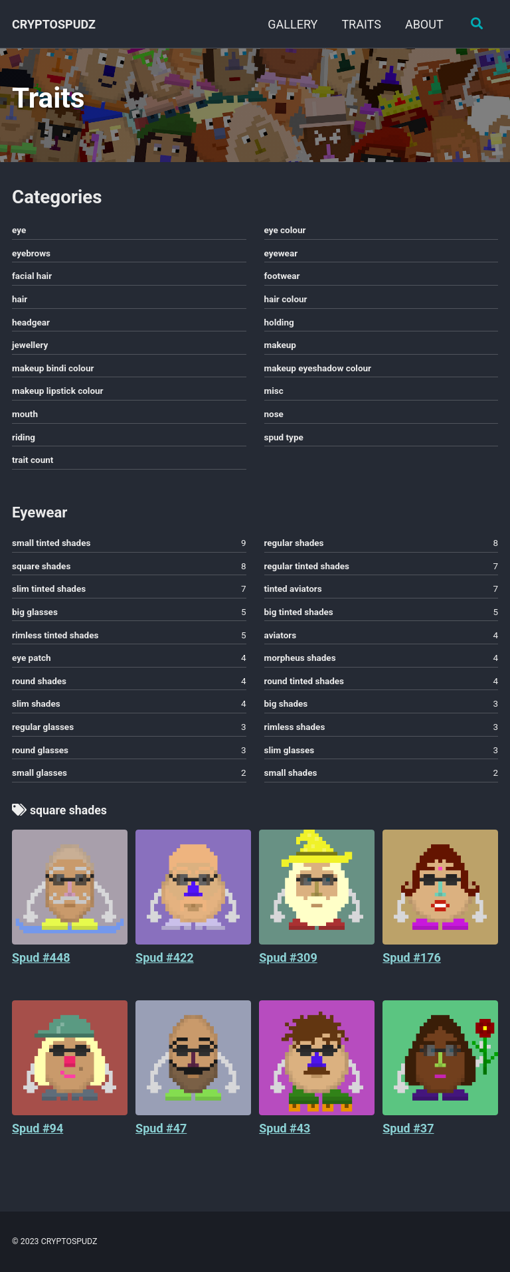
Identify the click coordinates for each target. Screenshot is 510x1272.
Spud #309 (288, 963)
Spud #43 (284, 1133)
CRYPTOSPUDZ (54, 24)
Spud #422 (164, 963)
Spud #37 (408, 1133)
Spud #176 (411, 963)
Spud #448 (41, 963)
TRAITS (361, 24)
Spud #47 (161, 1133)
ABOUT (423, 24)
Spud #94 (37, 1133)
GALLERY (292, 24)
